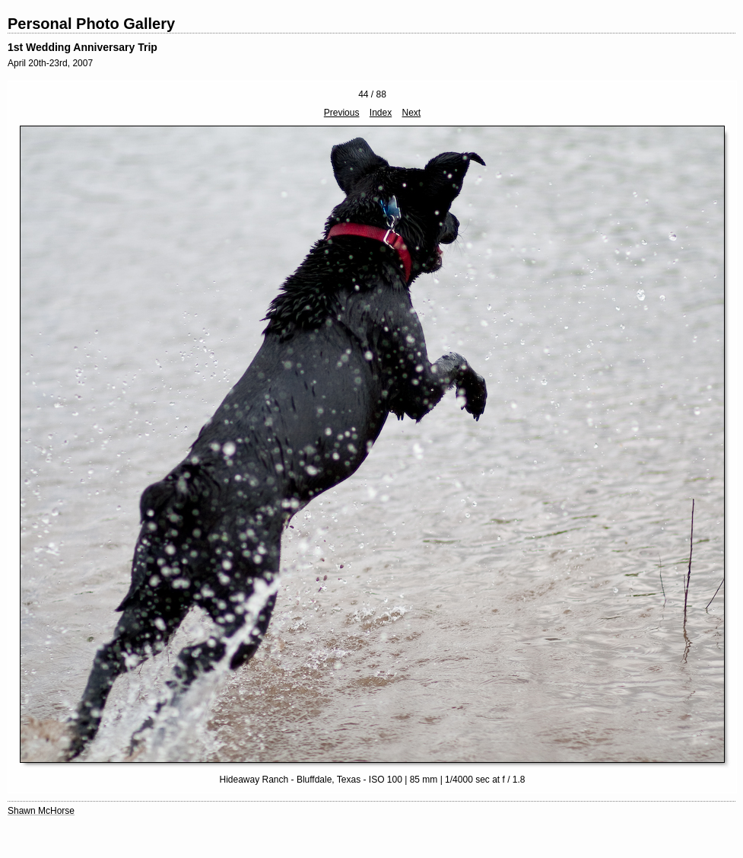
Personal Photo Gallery (91, 23)
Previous (342, 112)
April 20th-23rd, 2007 (50, 63)
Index (381, 112)
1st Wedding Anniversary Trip (82, 47)
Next (411, 112)
